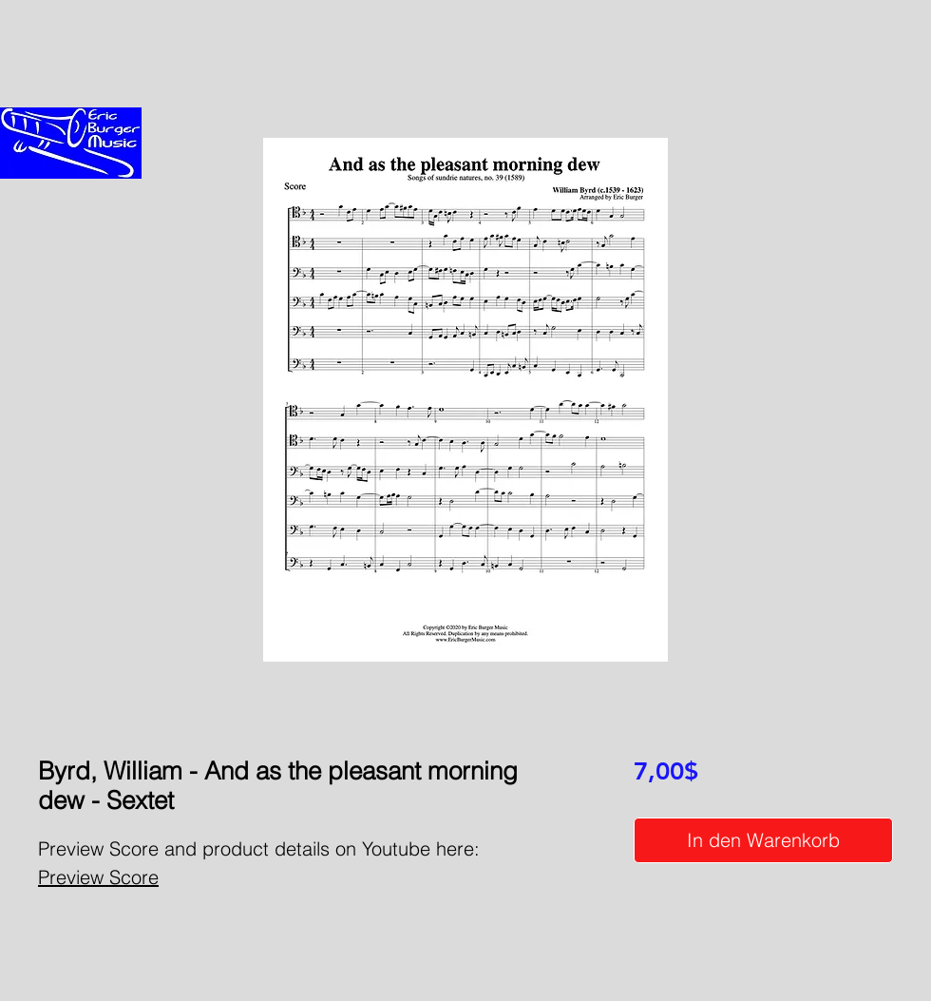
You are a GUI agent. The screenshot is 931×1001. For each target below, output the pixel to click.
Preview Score (98, 877)
